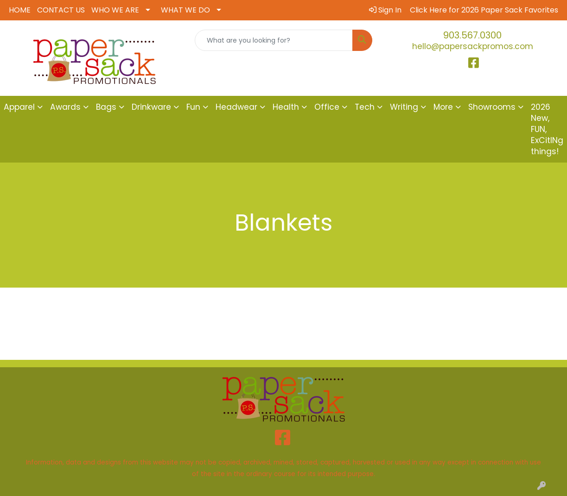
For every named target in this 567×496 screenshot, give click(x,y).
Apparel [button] (19, 107)
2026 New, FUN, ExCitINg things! (547, 129)
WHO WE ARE (115, 10)
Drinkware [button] (151, 107)
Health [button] (286, 107)
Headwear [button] (236, 107)
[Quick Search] (274, 40)
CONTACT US (61, 10)
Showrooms (492, 107)
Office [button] (326, 107)
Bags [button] (106, 107)
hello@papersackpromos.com (472, 46)
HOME (20, 10)
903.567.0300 (472, 35)
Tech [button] (365, 107)
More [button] (443, 107)
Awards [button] (65, 107)
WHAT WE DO (185, 10)
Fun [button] (193, 107)
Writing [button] (404, 107)
